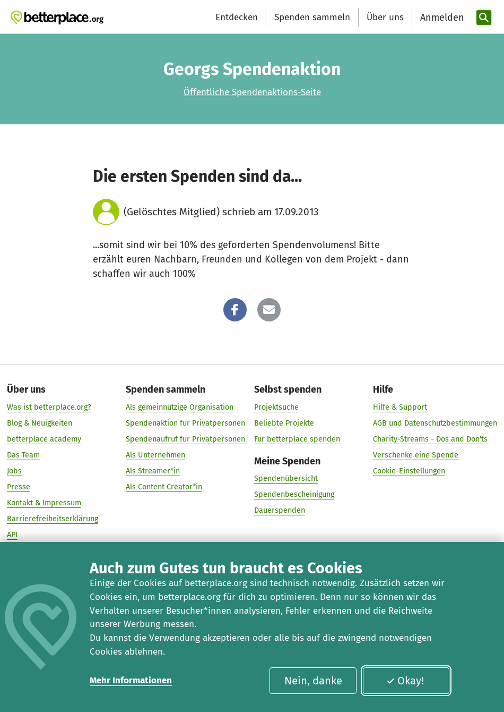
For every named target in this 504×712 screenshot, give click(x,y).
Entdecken (236, 17)
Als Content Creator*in (164, 486)
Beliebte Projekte (284, 423)
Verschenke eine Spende (415, 455)
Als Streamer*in (153, 471)
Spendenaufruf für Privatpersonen (185, 439)
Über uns (385, 17)
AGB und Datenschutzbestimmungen (435, 423)
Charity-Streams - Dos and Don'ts (430, 439)
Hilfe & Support (400, 407)
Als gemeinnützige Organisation (179, 407)
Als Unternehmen (155, 455)
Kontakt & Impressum (44, 502)
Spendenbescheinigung (294, 494)
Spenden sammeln (312, 17)
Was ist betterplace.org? (49, 407)
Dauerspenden (279, 510)
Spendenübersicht (286, 478)
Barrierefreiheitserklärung (52, 519)
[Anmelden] (441, 18)
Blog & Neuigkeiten (39, 423)
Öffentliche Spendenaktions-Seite (252, 92)
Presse (18, 486)
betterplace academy (44, 439)
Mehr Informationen (131, 680)
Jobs (14, 471)
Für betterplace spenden (297, 439)
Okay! (405, 680)
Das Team (23, 455)
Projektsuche (276, 407)
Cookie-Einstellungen (409, 471)
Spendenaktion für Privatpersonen (185, 423)
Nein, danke (313, 680)
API (12, 535)
